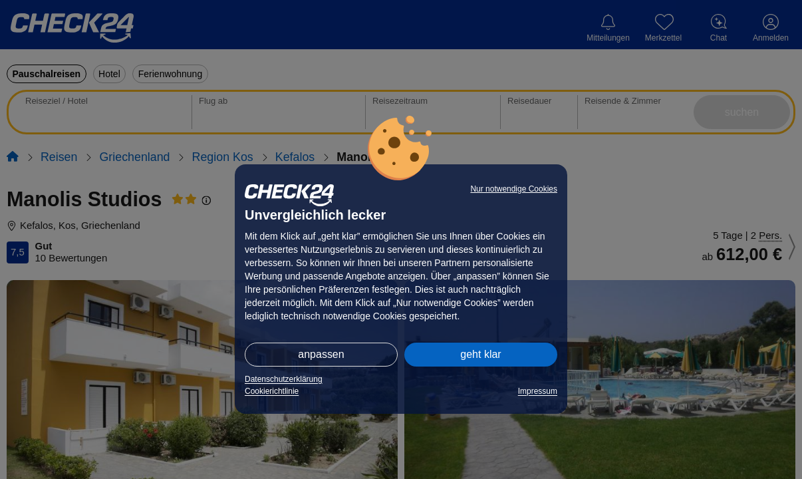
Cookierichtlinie (272, 391)
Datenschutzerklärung (284, 379)
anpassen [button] (321, 354)
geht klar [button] (480, 354)
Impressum (537, 391)
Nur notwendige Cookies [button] (513, 189)
